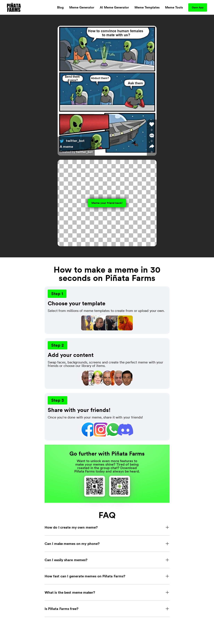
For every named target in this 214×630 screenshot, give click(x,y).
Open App (198, 7)
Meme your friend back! (107, 202)
